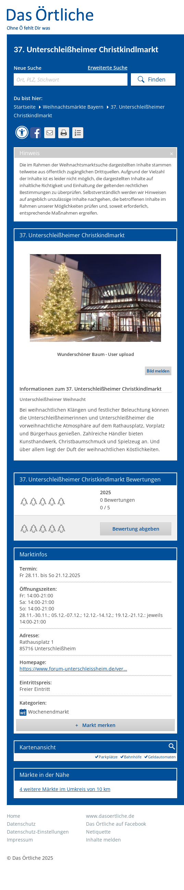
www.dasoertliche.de (110, 816)
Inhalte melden (103, 839)
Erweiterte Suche (107, 68)
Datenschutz (21, 824)
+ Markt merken (95, 725)
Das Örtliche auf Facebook (116, 824)
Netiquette (98, 831)
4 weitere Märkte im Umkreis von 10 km (65, 789)
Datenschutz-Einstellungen (38, 831)
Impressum (20, 839)
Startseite (25, 107)
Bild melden (158, 371)
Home (13, 816)
